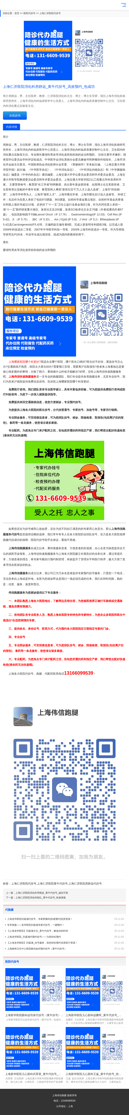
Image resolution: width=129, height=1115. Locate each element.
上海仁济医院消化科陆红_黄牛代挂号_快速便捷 (40, 897)
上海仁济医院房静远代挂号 (85, 883)
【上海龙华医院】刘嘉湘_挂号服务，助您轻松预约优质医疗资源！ (65, 943)
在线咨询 (14, 115)
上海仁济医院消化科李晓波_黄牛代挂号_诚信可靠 (41, 892)
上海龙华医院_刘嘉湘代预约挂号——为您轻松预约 (65, 937)
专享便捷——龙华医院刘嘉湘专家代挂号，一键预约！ (65, 925)
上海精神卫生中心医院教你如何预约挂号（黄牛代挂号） (65, 949)
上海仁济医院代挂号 (50, 13)
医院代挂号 (29, 13)
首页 (16, 13)
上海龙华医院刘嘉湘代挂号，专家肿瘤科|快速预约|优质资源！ (65, 919)
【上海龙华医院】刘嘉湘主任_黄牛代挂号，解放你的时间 (65, 931)
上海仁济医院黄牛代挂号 (52, 883)
